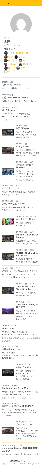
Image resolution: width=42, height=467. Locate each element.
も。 (25, 60)
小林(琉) (12, 71)
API (21, 464)
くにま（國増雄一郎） (19, 53)
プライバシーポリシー (11, 464)
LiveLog (6, 3)
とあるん (12, 64)
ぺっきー (12, 60)
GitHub (35, 464)
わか (22, 67)
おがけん (27, 64)
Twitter (27, 464)
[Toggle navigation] (37, 3)
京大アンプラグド (25, 461)
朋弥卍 (11, 67)
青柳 (10, 56)
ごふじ (21, 56)
